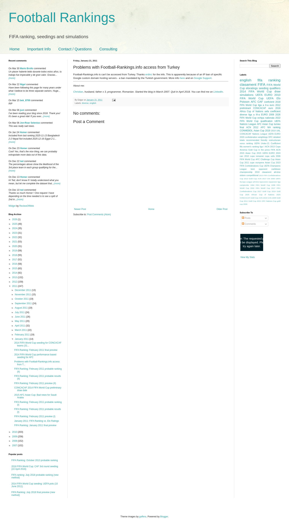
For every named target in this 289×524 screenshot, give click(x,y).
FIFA (273, 150)
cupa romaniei (257, 156)
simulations (246, 94)
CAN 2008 (272, 198)
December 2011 (23, 290)
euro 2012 (275, 105)
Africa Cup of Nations (251, 111)
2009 (15, 436)
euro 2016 (274, 108)
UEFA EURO (264, 94)
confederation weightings (256, 137)
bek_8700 (25, 100)
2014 (15, 273)
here (182, 78)
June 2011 (20, 316)
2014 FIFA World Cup (256, 91)
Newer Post (80, 209)
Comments (249, 224)
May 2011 (20, 321)
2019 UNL (275, 130)
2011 (15, 286)
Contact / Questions (75, 49)
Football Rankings (62, 17)
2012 (15, 281)
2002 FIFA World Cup (260, 188)
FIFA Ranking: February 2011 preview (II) (35, 383)
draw (277, 91)
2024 (15, 228)
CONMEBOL (246, 130)
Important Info (39, 49)
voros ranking (246, 143)
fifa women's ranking (249, 146)
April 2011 (20, 325)
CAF (260, 101)
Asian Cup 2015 (253, 153)
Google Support (202, 78)
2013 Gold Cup (250, 179)
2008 (15, 441)
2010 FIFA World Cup (260, 96)
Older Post (222, 209)
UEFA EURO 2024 (271, 153)
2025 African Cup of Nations (259, 195)
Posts (246, 218)
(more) (12, 78)
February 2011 (22, 334)
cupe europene (257, 162)
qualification (266, 121)
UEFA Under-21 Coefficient (267, 143)
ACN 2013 (270, 146)
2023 (15, 233)
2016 (15, 264)
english (93, 103)
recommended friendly (257, 140)
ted (22, 161)
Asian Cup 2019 (262, 130)
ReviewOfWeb (26, 206)
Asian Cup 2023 (272, 162)
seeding (263, 88)
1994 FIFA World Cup (260, 185)
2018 (15, 255)
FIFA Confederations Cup (251, 166)
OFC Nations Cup (269, 201)
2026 (15, 219)
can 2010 (244, 156)
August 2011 (21, 307)
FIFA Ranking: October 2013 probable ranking (34, 460)
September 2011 (23, 303)
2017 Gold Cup (264, 191)
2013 (15, 277)
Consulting (108, 49)
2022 (15, 237)
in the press (264, 150)
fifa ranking (268, 80)
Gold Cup (252, 150)
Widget (12, 206)
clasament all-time (271, 172)
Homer (23, 132)
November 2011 (23, 294)
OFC (270, 137)
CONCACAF (259, 108)
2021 (15, 241)
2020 (15, 246)
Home (15, 49)
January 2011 (22, 339)
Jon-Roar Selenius (30, 122)
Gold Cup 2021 (255, 201)
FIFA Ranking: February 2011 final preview (35, 350)
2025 (15, 224)
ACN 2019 (263, 198)
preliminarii (245, 108)
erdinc (148, 74)
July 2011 (20, 312)
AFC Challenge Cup (265, 159)
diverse (85, 103)
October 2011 (22, 299)
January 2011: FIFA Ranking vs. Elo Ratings (36, 421)
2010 (15, 432)
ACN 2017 (262, 179)
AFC (253, 101)
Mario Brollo (26, 68)
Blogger (164, 516)
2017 (15, 259)
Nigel (22, 84)
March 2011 (21, 330)
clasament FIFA (252, 85)
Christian (78, 91)
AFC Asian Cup (265, 124)
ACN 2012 (252, 127)
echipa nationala (265, 118)
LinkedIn (218, 91)
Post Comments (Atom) (99, 214)
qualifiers (274, 88)
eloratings (252, 88)
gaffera (142, 516)
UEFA (270, 98)
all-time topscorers (260, 182)
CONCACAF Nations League (253, 134)
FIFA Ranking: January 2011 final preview (35, 425)
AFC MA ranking (270, 127)
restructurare (274, 140)
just (22, 110)
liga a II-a (263, 105)
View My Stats (247, 257)
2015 (15, 268)
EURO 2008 (267, 114)
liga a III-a (254, 114)
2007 (15, 445)
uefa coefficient (272, 111)
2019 (15, 250)
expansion (273, 182)
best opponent (259, 169)
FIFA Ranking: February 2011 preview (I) (34, 416)
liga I (262, 146)
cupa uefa (270, 156)
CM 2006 (271, 179)
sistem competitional (249, 175)
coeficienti (269, 102)
